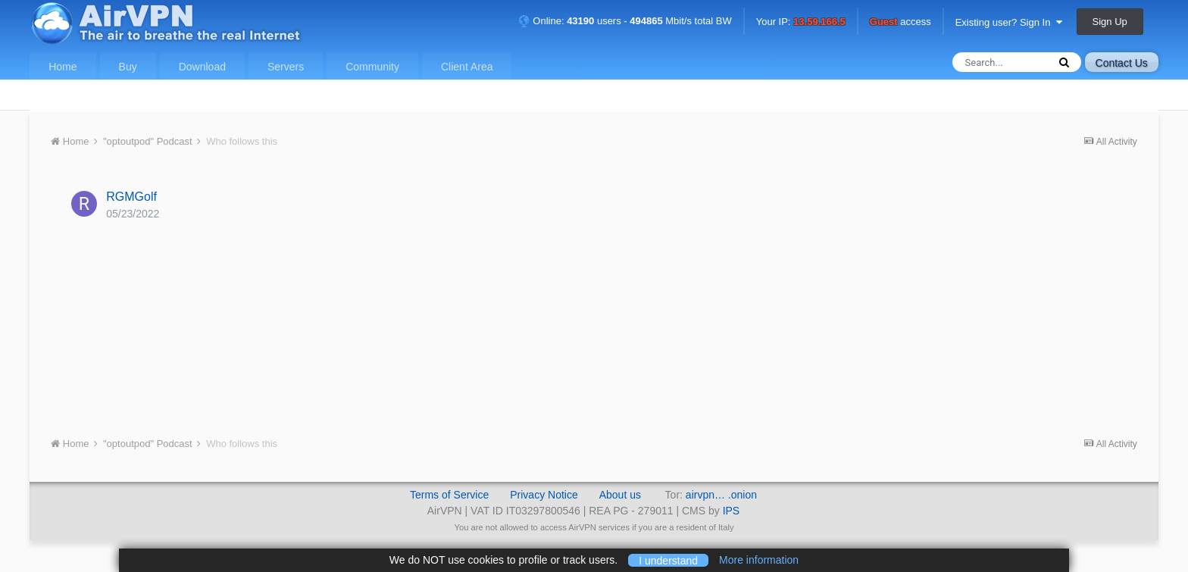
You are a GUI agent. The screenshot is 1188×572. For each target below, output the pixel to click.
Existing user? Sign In (1008, 22)
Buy (128, 67)
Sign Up (1110, 21)
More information (759, 560)
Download (202, 67)
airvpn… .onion (721, 495)
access (900, 22)
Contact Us (1122, 63)
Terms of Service (449, 495)
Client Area (466, 67)
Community (372, 67)
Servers (285, 67)
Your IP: (801, 22)
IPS (731, 511)
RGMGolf (131, 196)
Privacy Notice (543, 495)
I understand (668, 560)
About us (620, 495)
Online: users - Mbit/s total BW (625, 21)
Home (62, 67)
